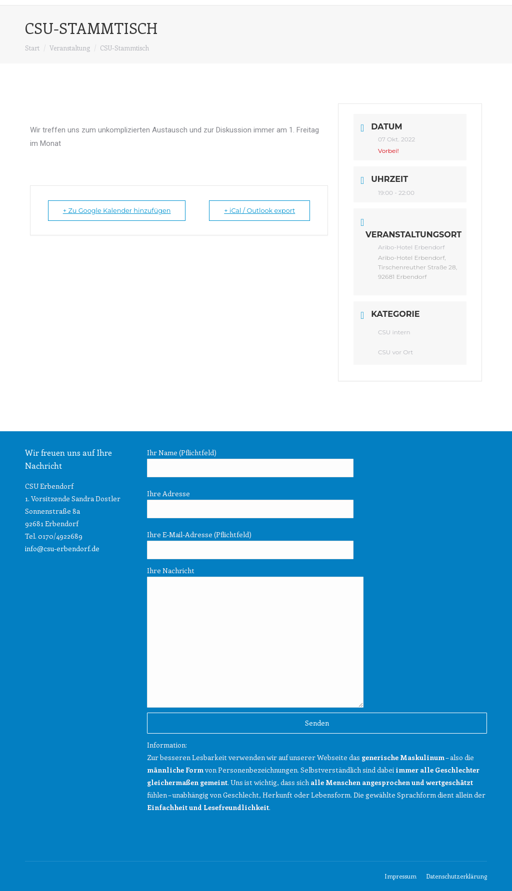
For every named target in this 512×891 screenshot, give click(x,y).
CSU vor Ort (395, 352)
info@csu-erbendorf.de (62, 548)
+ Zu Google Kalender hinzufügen (120, 210)
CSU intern (394, 332)
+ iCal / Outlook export (256, 210)
